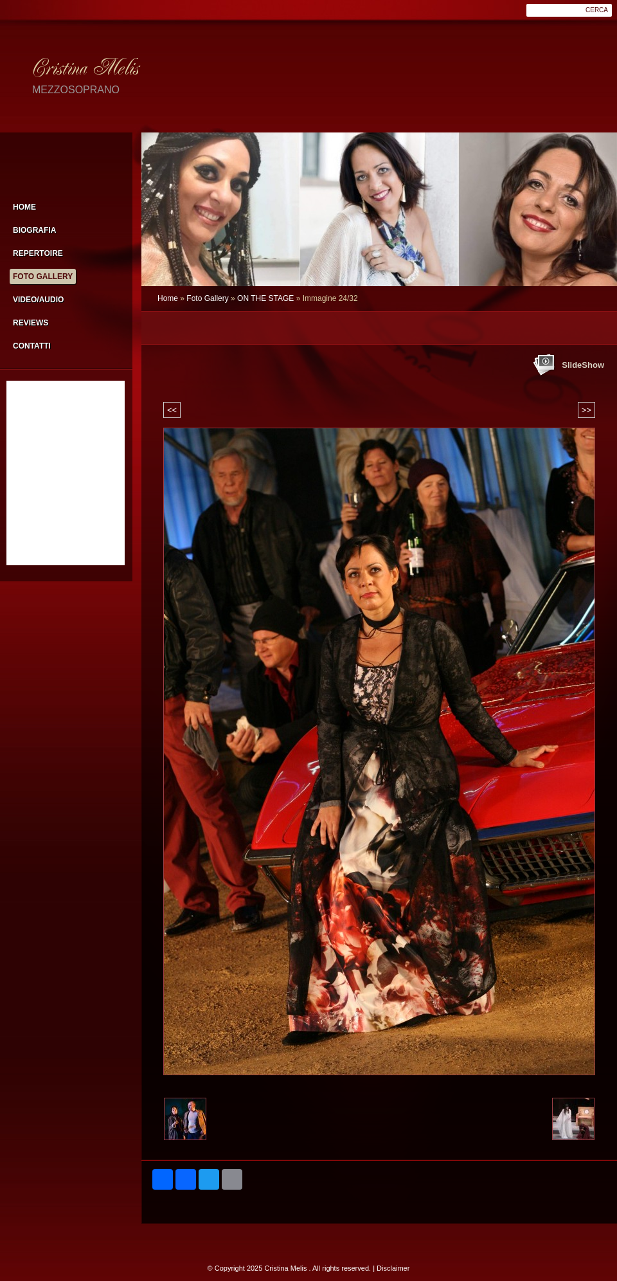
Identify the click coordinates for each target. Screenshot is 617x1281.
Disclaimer (393, 1268)
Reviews (30, 322)
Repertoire (38, 253)
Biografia (34, 230)
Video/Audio (38, 299)
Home (167, 298)
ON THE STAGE (265, 298)
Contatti (32, 345)
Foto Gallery (207, 298)
